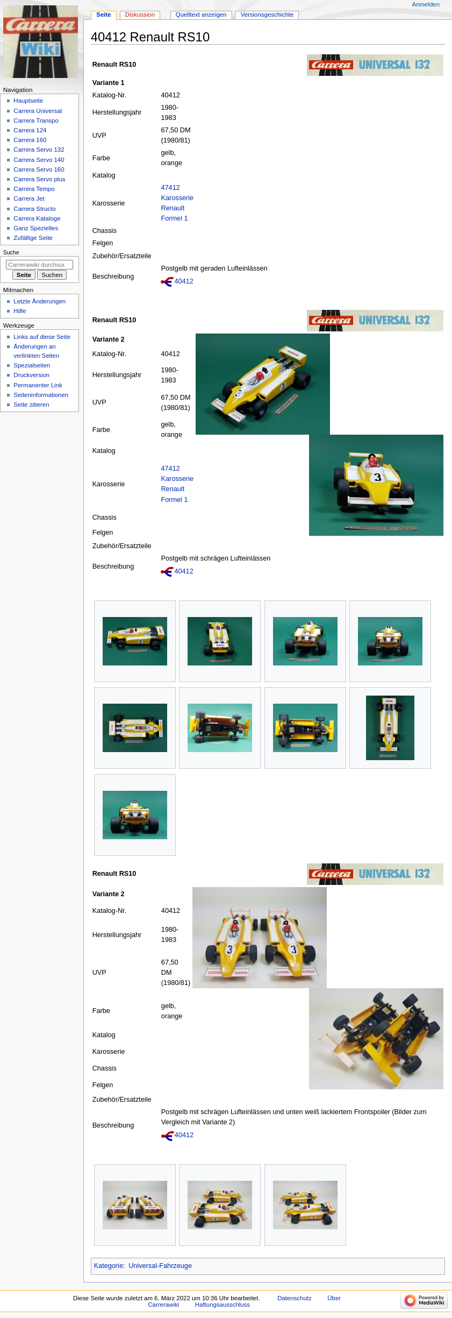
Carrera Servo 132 (38, 149)
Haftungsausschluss (222, 1304)
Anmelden (426, 4)
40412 (183, 281)
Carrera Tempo (33, 189)
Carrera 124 (29, 130)
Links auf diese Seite (41, 337)
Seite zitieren (31, 404)
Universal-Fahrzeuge (160, 1266)
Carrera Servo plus (39, 179)
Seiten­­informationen (40, 395)
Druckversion (31, 375)
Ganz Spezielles (35, 228)
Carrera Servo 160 (38, 169)
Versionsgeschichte (267, 14)
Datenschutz (294, 1298)
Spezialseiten (31, 365)
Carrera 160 (29, 140)
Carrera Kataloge (36, 218)
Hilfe (19, 311)
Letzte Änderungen (39, 301)
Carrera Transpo (35, 120)
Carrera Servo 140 (38, 160)
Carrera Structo (34, 209)
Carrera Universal (37, 111)
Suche (11, 252)
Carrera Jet (28, 198)
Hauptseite (28, 100)
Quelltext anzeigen (201, 14)
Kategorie (108, 1266)
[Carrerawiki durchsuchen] (39, 265)
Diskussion (140, 14)
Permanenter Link (37, 385)
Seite (103, 14)
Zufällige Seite (33, 238)
